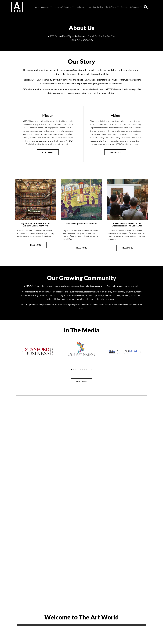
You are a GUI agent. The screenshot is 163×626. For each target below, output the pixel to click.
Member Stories (96, 7)
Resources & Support (131, 7)
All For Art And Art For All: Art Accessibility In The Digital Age (127, 224)
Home (36, 7)
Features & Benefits (63, 7)
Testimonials (81, 7)
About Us (46, 7)
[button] (146, 7)
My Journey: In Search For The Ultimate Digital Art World (35, 224)
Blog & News (112, 7)
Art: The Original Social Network (81, 223)
